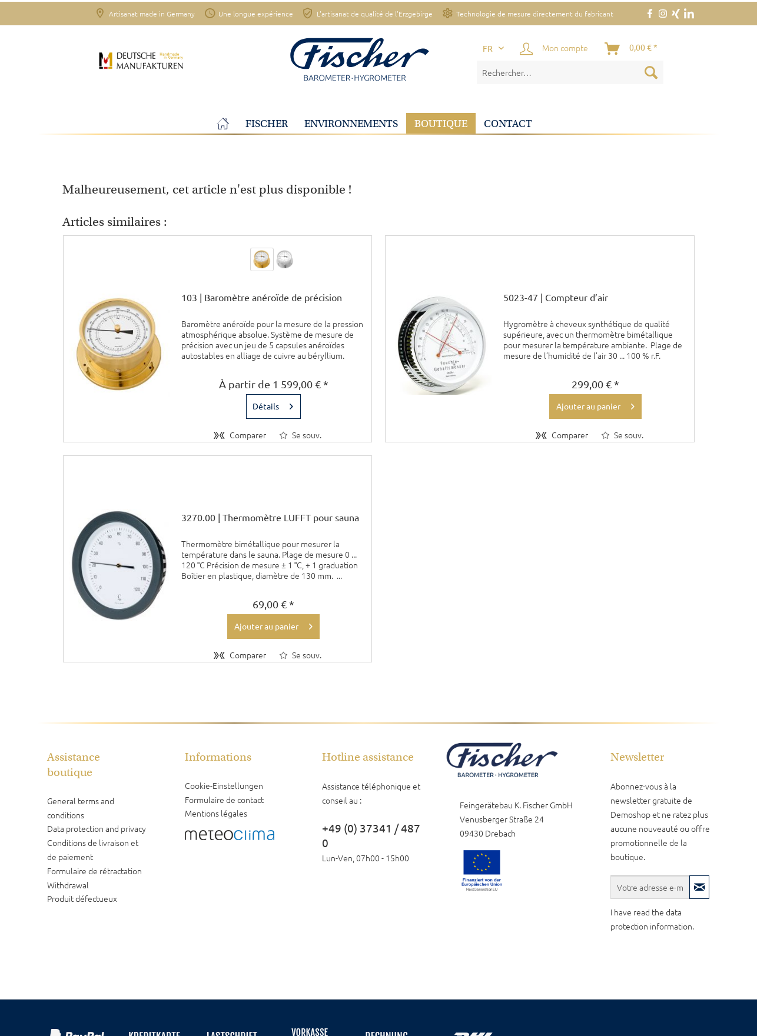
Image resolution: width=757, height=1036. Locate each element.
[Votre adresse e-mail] (650, 887)
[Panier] (631, 49)
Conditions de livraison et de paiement (92, 849)
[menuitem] (570, 72)
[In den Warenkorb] (595, 406)
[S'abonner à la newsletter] (699, 887)
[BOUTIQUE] (441, 124)
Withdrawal (68, 885)
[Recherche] (651, 72)
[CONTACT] (508, 124)
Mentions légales (216, 813)
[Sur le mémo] (300, 435)
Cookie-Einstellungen (224, 785)
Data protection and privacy (96, 828)
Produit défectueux (82, 898)
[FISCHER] (266, 124)
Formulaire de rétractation (94, 871)
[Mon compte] (554, 49)
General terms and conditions (80, 808)
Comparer (240, 435)
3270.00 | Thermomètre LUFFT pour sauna (270, 517)
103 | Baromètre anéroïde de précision (261, 297)
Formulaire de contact (224, 799)
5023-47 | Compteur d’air (555, 297)
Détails (273, 404)
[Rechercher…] (570, 72)
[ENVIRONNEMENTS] (351, 124)
